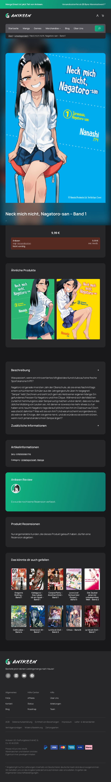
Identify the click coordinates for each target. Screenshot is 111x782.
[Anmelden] (97, 15)
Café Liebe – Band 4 (19, 631)
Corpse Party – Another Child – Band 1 (55, 595)
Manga (40, 460)
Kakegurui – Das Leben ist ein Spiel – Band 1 (37, 596)
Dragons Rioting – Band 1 (18, 595)
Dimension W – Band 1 (37, 631)
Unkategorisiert (21, 35)
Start (10, 35)
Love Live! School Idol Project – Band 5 (73, 596)
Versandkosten (24, 243)
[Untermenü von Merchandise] (60, 28)
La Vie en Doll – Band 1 (92, 631)
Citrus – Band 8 (74, 630)
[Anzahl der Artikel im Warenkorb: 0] (102, 15)
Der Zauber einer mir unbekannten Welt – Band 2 (92, 596)
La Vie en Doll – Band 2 (55, 631)
